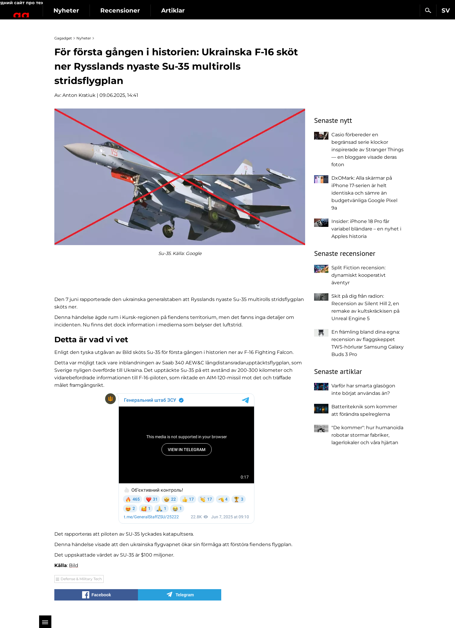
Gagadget (40, 8)
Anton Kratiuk (79, 95)
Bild (73, 565)
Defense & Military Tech (81, 579)
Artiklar (210, 10)
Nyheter (104, 10)
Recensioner (158, 10)
